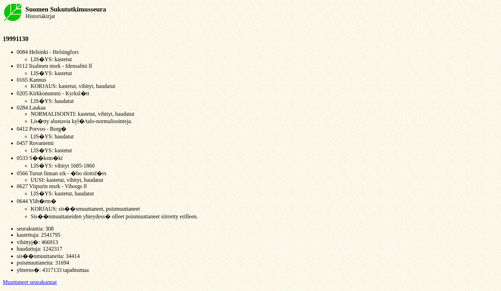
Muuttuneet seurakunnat (30, 282)
